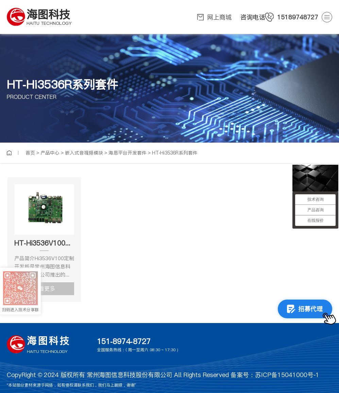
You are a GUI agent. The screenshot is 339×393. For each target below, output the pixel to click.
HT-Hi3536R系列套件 (175, 153)
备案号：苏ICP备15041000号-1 (275, 374)
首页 (30, 153)
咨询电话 (279, 17)
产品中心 (50, 153)
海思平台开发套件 (127, 153)
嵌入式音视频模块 (84, 153)
